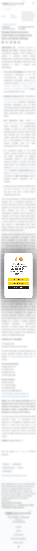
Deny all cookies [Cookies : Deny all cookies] (18, 284)
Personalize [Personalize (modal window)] (18, 288)
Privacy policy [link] (18, 292)
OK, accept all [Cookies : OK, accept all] (18, 279)
